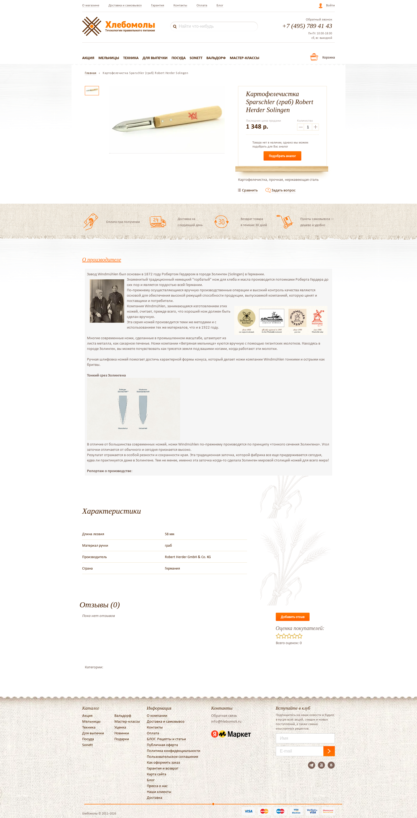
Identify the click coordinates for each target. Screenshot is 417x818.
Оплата (202, 5)
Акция (88, 57)
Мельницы (108, 57)
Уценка (120, 727)
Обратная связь (224, 715)
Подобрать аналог (282, 156)
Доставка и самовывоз (125, 5)
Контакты (180, 5)
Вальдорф (216, 57)
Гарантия (157, 5)
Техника (131, 57)
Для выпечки (155, 57)
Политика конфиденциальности (173, 750)
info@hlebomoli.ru (226, 721)
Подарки (121, 739)
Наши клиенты (159, 791)
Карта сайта (156, 774)
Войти (330, 5)
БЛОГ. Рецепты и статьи (166, 739)
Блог (219, 5)
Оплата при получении (123, 222)
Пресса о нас (157, 785)
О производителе (101, 260)
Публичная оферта (162, 744)
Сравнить (250, 190)
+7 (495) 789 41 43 (307, 26)
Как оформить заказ (163, 762)
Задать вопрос (283, 190)
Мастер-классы (244, 57)
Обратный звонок (319, 19)
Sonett (196, 57)
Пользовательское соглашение (172, 756)
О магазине (90, 5)
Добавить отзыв (293, 617)
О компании (157, 715)
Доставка (154, 797)
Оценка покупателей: (300, 628)
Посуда (179, 57)
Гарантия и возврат (162, 768)
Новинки (121, 733)
